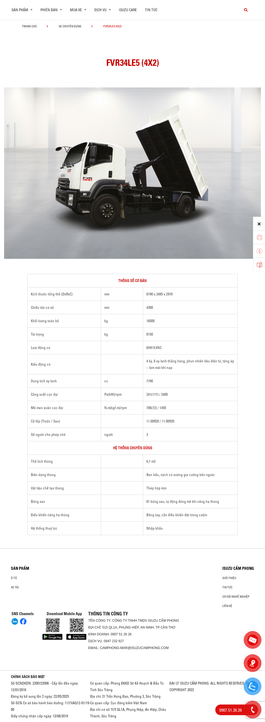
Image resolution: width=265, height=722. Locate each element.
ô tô (14, 578)
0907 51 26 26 (121, 634)
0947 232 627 (114, 641)
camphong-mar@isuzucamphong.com (134, 648)
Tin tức (151, 10)
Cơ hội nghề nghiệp (235, 596)
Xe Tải (15, 587)
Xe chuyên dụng (70, 26)
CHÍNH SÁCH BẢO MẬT (28, 676)
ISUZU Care (128, 10)
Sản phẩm (20, 568)
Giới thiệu (229, 578)
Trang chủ (29, 26)
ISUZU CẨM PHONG (238, 568)
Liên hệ (227, 606)
